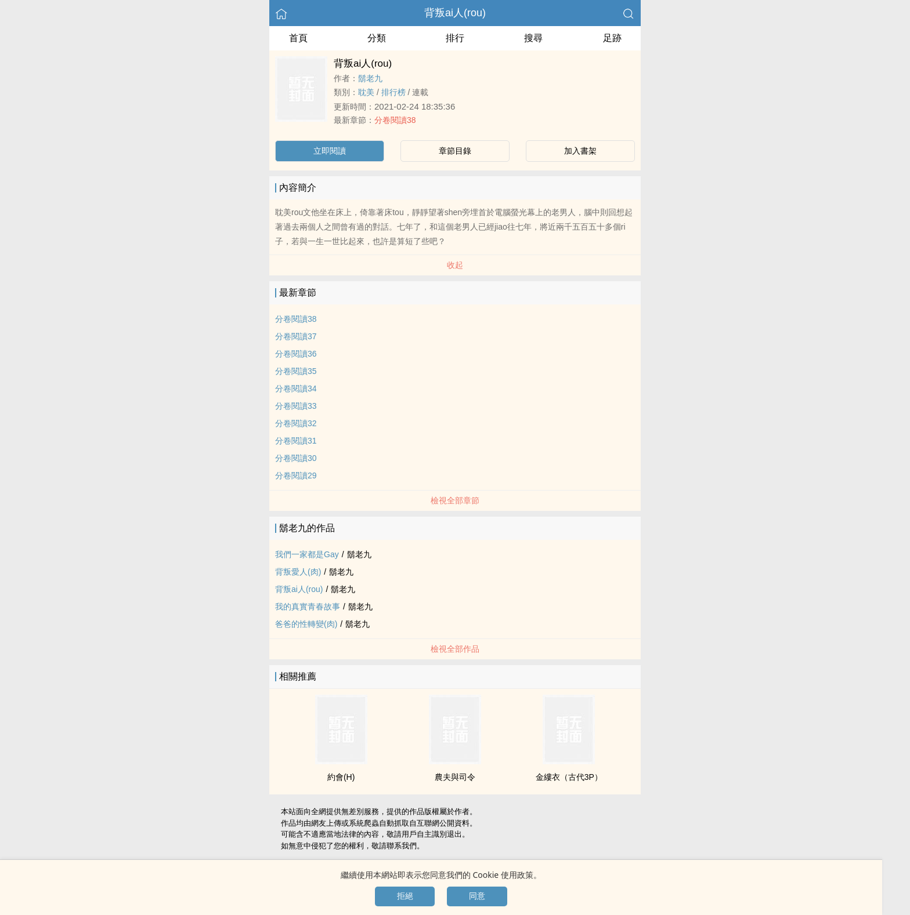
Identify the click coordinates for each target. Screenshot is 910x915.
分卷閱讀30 (296, 458)
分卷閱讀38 (395, 120)
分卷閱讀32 (296, 423)
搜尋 (533, 38)
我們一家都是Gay (307, 554)
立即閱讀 (329, 150)
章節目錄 (455, 150)
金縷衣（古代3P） (569, 777)
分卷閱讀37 (296, 336)
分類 (376, 38)
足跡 (612, 38)
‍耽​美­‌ (366, 92)
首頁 (298, 38)
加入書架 (580, 150)
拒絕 (405, 896)
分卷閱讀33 (296, 406)
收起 (455, 265)
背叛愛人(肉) (298, 571)
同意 (477, 896)
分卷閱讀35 (296, 371)
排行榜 (393, 92)
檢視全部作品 (455, 648)
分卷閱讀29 (296, 475)
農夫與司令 (455, 777)
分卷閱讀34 (296, 388)
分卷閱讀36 (296, 353)
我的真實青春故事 (307, 606)
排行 (455, 38)
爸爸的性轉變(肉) (306, 624)
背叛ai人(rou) (455, 13)
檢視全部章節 (455, 500)
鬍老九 (370, 78)
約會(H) (341, 777)
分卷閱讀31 (296, 440)
